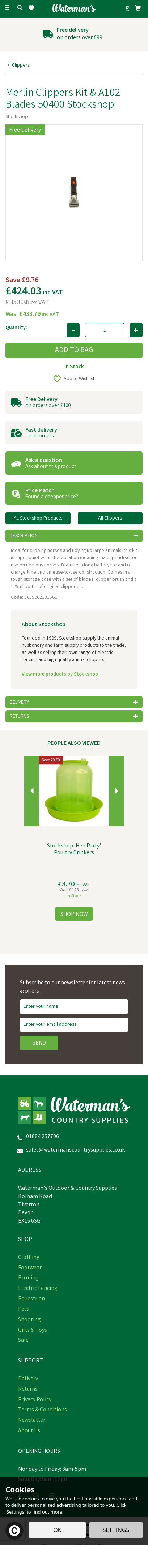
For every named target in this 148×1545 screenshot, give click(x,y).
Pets (23, 1310)
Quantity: (16, 327)
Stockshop (16, 117)
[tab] (74, 536)
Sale (23, 1341)
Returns (28, 1390)
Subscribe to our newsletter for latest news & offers (72, 987)
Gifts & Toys (32, 1331)
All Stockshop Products (38, 518)
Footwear (30, 1268)
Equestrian (31, 1299)
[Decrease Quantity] (73, 330)
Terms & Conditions (42, 1410)
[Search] (19, 8)
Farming (28, 1278)
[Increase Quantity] (136, 330)
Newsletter (31, 1421)
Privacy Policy (34, 1400)
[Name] (74, 1006)
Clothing (29, 1258)
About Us (29, 1431)
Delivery (28, 1379)
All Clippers (110, 518)
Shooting (29, 1320)
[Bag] (138, 8)
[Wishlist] (33, 8)
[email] (74, 1025)
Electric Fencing (38, 1289)
